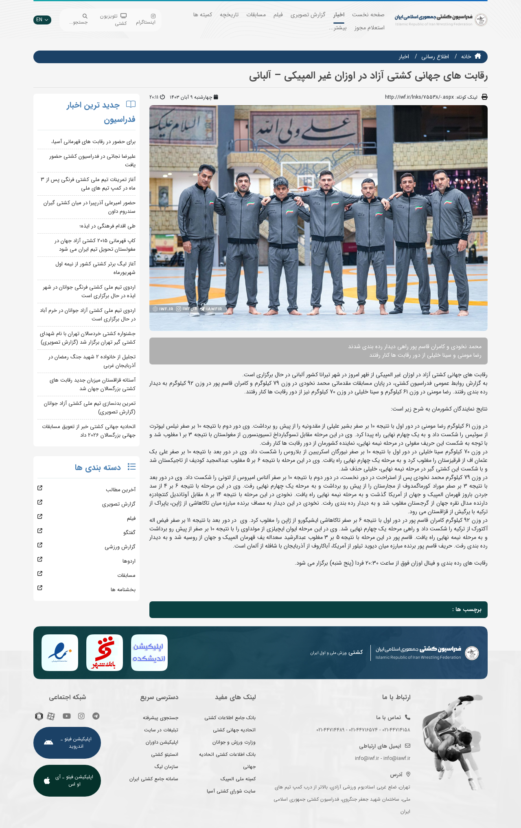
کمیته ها (202, 14)
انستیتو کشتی (164, 754)
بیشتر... (338, 27)
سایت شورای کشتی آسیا (231, 791)
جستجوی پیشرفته (160, 718)
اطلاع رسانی (435, 56)
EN (42, 20)
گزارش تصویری (308, 14)
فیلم (278, 14)
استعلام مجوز (370, 27)
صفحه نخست (368, 14)
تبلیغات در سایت (161, 730)
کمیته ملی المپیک (238, 779)
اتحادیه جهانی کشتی (234, 730)
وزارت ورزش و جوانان (234, 742)
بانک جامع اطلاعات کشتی (230, 718)
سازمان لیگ (166, 767)
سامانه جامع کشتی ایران (153, 779)
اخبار (338, 14)
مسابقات (256, 14)
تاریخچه (229, 14)
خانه (466, 56)
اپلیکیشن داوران (162, 742)
